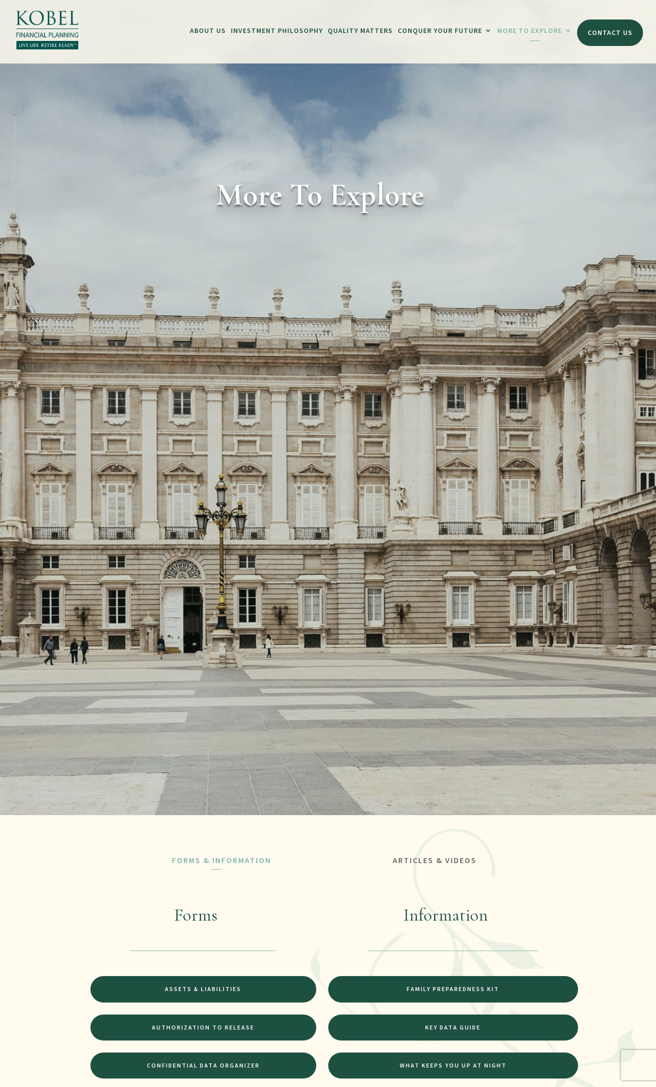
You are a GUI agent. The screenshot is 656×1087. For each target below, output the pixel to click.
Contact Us (610, 32)
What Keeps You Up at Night (453, 1065)
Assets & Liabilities (203, 989)
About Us (208, 30)
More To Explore (529, 30)
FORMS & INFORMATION (221, 860)
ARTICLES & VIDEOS (435, 860)
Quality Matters (360, 30)
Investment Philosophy (277, 30)
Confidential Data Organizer (203, 1065)
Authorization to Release (203, 1027)
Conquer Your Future (440, 30)
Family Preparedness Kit (453, 989)
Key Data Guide (453, 1027)
